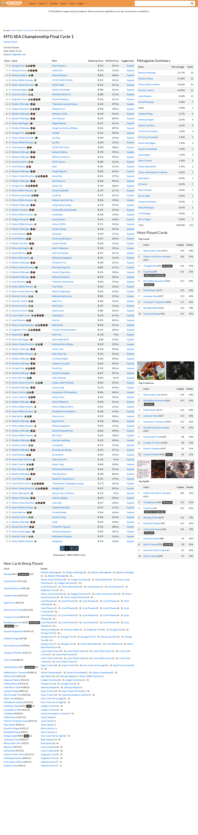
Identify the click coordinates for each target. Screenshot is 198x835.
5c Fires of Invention (148, 137)
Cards (32, 3)
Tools (63, 3)
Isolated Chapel (11, 691)
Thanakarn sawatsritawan (64, 104)
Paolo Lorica (58, 416)
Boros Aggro (144, 219)
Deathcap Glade (12, 705)
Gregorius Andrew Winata (65, 128)
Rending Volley (150, 307)
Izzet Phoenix (18, 166)
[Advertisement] (168, 339)
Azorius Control (19, 94)
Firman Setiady (59, 512)
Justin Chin (57, 70)
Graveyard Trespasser (154, 302)
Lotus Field (9, 659)
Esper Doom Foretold (123, 665)
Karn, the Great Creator (154, 550)
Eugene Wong (59, 123)
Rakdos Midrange (20, 104)
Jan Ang (56, 137)
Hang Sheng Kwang (61, 204)
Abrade (7, 574)
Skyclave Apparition (14, 631)
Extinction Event (151, 538)
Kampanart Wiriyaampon (64, 392)
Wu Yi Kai (57, 435)
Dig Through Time (13, 694)
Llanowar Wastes (12, 679)
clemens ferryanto (61, 363)
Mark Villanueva (60, 248)
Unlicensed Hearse (152, 529)
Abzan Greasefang (21, 195)
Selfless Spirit (10, 676)
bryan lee (56, 195)
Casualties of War (12, 709)
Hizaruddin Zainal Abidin (64, 209)
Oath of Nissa (150, 556)
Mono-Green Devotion (23, 84)
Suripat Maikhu (59, 152)
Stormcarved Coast (13, 609)
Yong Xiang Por (59, 171)
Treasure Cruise (11, 617)
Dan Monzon (58, 118)
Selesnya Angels (19, 75)
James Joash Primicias (63, 382)
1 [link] (67, 548)
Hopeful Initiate (151, 454)
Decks (42, 3)
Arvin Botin (57, 454)
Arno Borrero (58, 180)
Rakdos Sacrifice (20, 209)
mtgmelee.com (18, 54)
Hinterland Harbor (13, 758)
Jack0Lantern (58, 219)
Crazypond (57, 445)
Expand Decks (11, 41)
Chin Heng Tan (59, 353)
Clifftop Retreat (11, 683)
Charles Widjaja (60, 497)
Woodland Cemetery (14, 702)
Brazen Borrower (12, 645)
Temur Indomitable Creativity (152, 172)
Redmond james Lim (62, 296)
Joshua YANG (59, 224)
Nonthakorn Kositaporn (64, 411)
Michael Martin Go (61, 94)
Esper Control (18, 392)
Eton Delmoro (59, 65)
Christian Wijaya (60, 358)
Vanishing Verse (11, 667)
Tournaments (28, 30)
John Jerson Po (59, 459)
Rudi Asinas (57, 325)
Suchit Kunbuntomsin (62, 430)
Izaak (54, 521)
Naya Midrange (146, 207)
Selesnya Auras (19, 70)
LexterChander (59, 243)
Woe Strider (10, 724)
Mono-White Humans (22, 80)
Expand (130, 65)
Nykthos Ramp (145, 78)
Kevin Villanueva (60, 401)
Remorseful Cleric (12, 743)
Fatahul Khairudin (60, 507)
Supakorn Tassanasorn (63, 478)
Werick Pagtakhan (61, 291)
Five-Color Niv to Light (94, 665)
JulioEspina (57, 315)
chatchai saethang (61, 440)
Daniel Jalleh (58, 84)
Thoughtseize (150, 265)
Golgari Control (48, 705)
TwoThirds (57, 286)
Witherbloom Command (16, 672)
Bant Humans (18, 469)
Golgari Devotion (20, 108)
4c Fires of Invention (148, 131)
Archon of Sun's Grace (14, 754)
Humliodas (57, 214)
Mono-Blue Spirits (21, 257)
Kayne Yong (58, 464)
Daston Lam (58, 310)
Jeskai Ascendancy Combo (75, 694)
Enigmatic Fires (19, 99)
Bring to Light (10, 735)
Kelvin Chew (58, 397)
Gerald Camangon (61, 373)
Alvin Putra (57, 305)
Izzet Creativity (19, 397)
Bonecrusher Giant (152, 250)
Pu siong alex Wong (61, 449)
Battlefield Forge (12, 732)
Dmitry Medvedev (61, 89)
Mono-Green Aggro (21, 531)
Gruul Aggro (144, 154)
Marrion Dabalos (60, 253)
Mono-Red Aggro (20, 123)
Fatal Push (148, 271)
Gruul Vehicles (19, 147)
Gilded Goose (10, 717)
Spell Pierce (9, 602)
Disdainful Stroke (12, 588)
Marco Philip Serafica (62, 406)
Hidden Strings (145, 113)
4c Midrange (144, 213)
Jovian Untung (59, 228)
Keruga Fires (18, 65)
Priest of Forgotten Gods (16, 720)
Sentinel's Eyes (11, 765)
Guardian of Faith (12, 687)
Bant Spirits (17, 416)
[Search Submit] (192, 3)
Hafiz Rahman (59, 377)
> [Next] (76, 548)
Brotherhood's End (13, 622)
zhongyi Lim (58, 488)
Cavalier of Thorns (152, 442)
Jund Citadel (47, 717)
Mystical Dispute (151, 313)
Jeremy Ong (58, 387)
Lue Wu (55, 142)
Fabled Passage (11, 638)
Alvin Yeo (56, 334)
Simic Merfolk (19, 377)
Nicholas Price (59, 262)
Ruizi (54, 166)
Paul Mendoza (59, 473)
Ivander (56, 132)
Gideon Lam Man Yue (62, 200)
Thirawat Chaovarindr (63, 281)
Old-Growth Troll (152, 436)
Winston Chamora (61, 156)
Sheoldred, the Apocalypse (156, 427)
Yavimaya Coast (11, 739)
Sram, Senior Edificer (14, 761)
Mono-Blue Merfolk (22, 459)
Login (80, 3)
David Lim (57, 368)
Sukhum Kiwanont (61, 277)
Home (13, 30)
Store (72, 3)
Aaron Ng (57, 176)
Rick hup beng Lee (61, 267)
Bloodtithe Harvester (153, 281)
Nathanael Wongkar (62, 536)
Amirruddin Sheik (60, 339)
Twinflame (9, 713)
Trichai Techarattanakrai (64, 329)
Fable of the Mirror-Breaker (157, 256)
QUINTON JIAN (60, 147)
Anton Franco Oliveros (63, 493)
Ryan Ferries (58, 421)
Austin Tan (57, 185)
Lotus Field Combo (21, 315)
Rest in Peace (149, 544)
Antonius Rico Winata (62, 344)
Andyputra (57, 541)
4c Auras (142, 184)
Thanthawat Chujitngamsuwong (67, 483)
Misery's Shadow (151, 448)
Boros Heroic (47, 728)
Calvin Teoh (58, 349)
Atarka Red (17, 334)
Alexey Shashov (59, 75)
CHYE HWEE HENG (62, 80)
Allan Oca (57, 301)
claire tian (57, 502)
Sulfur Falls (9, 698)
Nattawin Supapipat (62, 257)
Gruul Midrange (146, 102)
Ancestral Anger (12, 728)
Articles (54, 3)
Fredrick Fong (59, 517)
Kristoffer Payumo (61, 526)
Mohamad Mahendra (62, 469)
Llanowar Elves (150, 296)
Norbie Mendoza (60, 99)
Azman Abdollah (60, 190)
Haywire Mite (10, 595)
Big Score (8, 746)
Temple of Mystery (13, 652)
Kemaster (57, 233)
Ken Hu (55, 320)
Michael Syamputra (61, 531)
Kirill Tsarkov (58, 161)
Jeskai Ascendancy (147, 201)
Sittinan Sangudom (61, 425)
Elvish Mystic (10, 581)
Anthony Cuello (59, 113)
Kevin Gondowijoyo (61, 238)
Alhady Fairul (58, 108)
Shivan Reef (9, 750)
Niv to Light (144, 195)
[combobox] (160, 3)
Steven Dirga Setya (61, 272)
